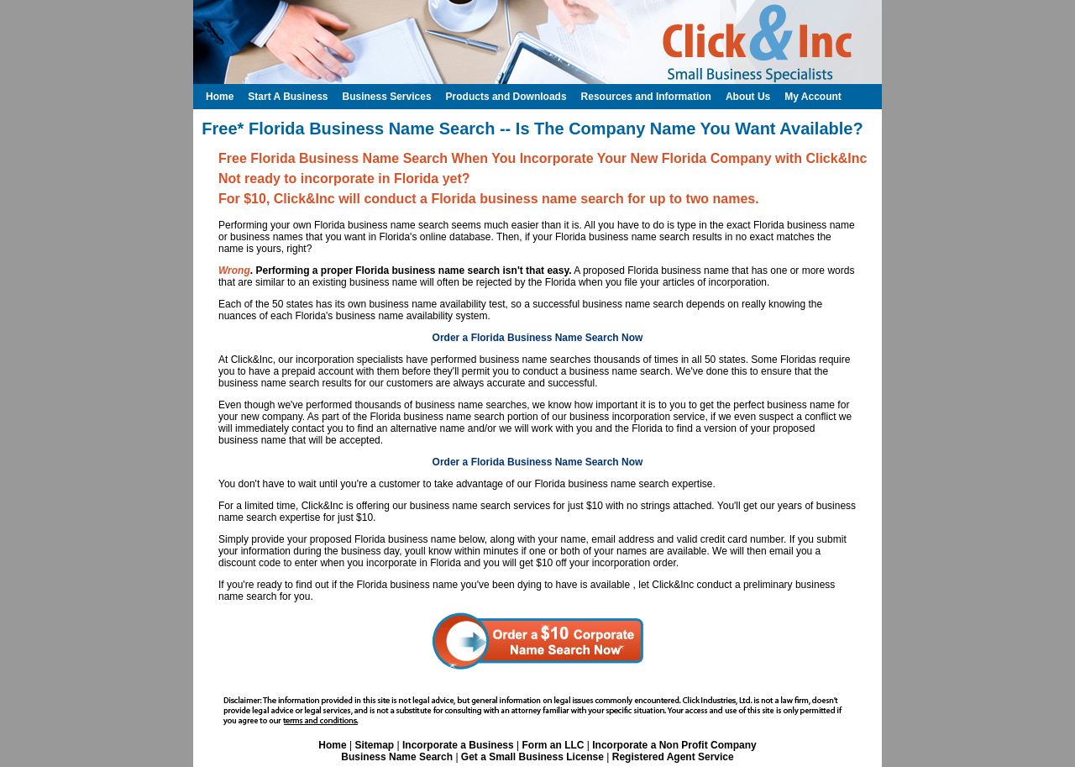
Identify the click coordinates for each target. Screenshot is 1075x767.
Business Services (386, 96)
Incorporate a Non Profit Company (674, 745)
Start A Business (288, 96)
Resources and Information (646, 96)
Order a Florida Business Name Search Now (538, 338)
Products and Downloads (506, 96)
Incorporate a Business (458, 745)
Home (332, 745)
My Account (813, 96)
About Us (748, 96)
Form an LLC (553, 745)
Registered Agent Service (673, 757)
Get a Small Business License (532, 757)
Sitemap (374, 745)
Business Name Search (397, 757)
